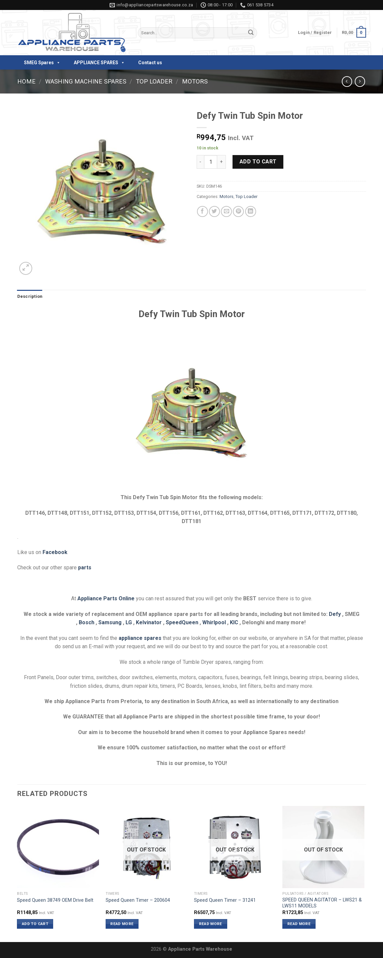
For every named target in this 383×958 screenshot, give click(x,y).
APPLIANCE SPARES (99, 62)
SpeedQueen (182, 622)
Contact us (150, 62)
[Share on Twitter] (214, 211)
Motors (195, 81)
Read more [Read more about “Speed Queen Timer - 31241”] (210, 923)
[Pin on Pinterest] (238, 211)
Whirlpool (214, 622)
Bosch (86, 622)
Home (26, 81)
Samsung (110, 622)
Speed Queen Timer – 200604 (138, 900)
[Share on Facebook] (202, 211)
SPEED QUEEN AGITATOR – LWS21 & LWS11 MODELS (322, 903)
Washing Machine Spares (85, 81)
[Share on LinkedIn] (250, 211)
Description (30, 296)
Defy (335, 614)
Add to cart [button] (35, 923)
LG (129, 622)
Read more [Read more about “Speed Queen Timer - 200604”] (122, 923)
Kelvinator (149, 622)
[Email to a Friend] (226, 211)
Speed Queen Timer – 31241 (225, 900)
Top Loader (154, 81)
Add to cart (258, 161)
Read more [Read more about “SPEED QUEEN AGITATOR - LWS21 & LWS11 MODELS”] (299, 923)
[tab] (30, 296)
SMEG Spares (42, 62)
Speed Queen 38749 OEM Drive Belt (55, 900)
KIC (234, 622)
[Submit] (250, 33)
